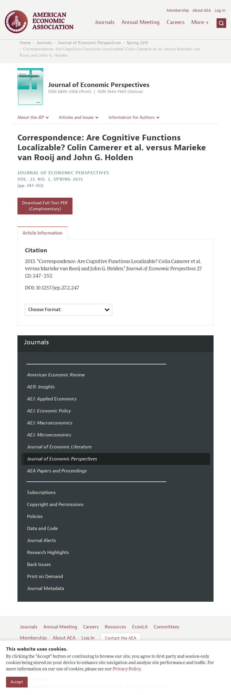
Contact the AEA (120, 638)
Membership (178, 10)
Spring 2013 (137, 42)
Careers (176, 22)
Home (25, 42)
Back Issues (39, 565)
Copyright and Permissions (55, 505)
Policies (35, 517)
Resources (115, 627)
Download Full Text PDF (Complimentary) (45, 205)
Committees (166, 627)
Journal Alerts (41, 541)
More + (200, 22)
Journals (105, 22)
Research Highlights (48, 553)
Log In (220, 10)
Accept (17, 682)
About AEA (201, 10)
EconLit (140, 627)
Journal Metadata (45, 589)
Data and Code (42, 529)
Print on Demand (45, 577)
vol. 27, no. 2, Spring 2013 (50, 179)
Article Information (43, 233)
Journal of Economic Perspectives (89, 42)
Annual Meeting (141, 22)
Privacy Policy (126, 669)
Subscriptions (41, 493)
